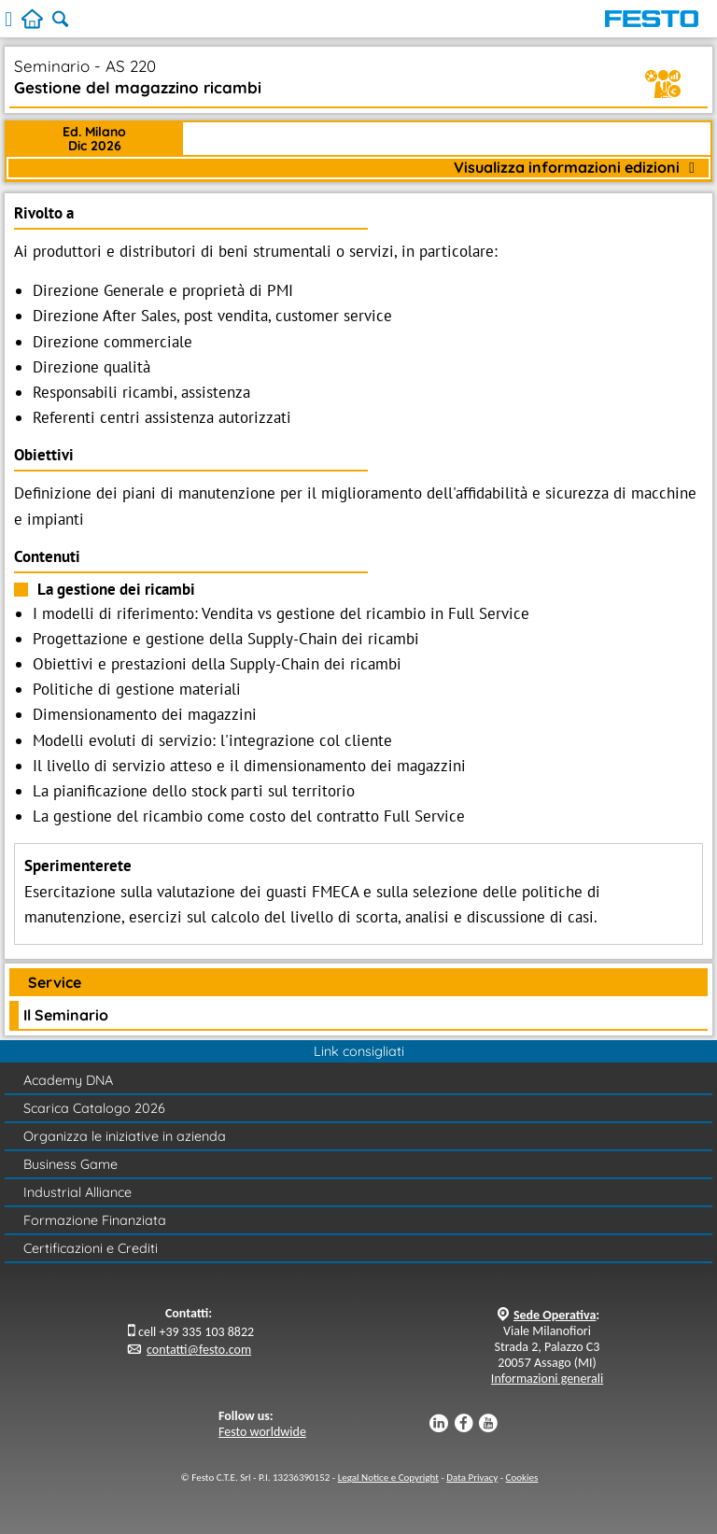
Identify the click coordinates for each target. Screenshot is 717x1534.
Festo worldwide (262, 1432)
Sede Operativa (554, 1315)
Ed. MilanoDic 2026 (94, 138)
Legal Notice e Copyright (388, 1477)
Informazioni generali (547, 1378)
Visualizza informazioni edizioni (574, 167)
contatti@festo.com (199, 1350)
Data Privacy (472, 1477)
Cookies (522, 1477)
